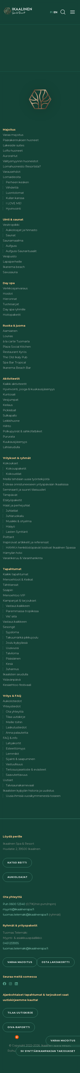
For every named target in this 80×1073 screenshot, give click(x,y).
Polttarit (8, 537)
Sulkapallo (10, 415)
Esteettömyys (15, 748)
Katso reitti (17, 862)
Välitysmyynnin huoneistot (20, 161)
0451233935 (11, 943)
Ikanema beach (14, 267)
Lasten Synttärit (17, 531)
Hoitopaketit (12, 314)
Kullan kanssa (15, 198)
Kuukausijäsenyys (15, 442)
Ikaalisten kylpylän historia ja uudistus (28, 790)
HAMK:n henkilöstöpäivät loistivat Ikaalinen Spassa (41, 547)
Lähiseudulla (11, 447)
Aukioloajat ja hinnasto (21, 230)
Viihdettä (12, 187)
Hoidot (8, 293)
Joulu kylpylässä (17, 642)
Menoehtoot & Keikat (18, 579)
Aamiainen (10, 331)
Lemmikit (12, 753)
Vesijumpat (10, 399)
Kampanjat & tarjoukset (19, 600)
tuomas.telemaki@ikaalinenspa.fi (25, 914)
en (55, 12)
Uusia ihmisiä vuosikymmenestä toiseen (33, 796)
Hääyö (10, 526)
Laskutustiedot (16, 727)
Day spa (9, 283)
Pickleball (9, 410)
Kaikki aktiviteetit (15, 384)
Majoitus (9, 129)
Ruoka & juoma (14, 325)
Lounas (8, 336)
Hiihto (7, 426)
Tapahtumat (12, 569)
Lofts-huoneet (13, 150)
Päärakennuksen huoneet (21, 140)
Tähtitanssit (10, 585)
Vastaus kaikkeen (18, 606)
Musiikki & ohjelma (18, 521)
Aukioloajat (17, 877)
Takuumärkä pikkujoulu (22, 637)
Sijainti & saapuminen (20, 759)
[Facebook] (4, 984)
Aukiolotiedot (12, 701)
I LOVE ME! (13, 203)
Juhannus (12, 669)
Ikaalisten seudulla (15, 674)
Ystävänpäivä (12, 679)
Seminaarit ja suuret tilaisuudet (24, 489)
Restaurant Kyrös (14, 352)
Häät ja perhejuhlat (16, 505)
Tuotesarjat (11, 304)
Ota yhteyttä (14, 711)
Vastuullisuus (14, 764)
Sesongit (9, 627)
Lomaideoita (12, 177)
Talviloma (12, 653)
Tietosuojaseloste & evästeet (26, 769)
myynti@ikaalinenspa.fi (18, 909)
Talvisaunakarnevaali (20, 785)
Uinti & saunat (13, 219)
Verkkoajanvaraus (15, 288)
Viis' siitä (11, 616)
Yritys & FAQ (12, 696)
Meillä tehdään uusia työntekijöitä (26, 479)
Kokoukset (10, 463)
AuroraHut (10, 156)
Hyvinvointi (13, 208)
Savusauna (10, 272)
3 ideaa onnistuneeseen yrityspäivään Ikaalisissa (35, 484)
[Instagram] (10, 984)
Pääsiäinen (13, 658)
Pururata (9, 436)
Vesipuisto (10, 256)
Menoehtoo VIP (14, 595)
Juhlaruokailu (15, 516)
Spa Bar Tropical (14, 362)
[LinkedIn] (16, 984)
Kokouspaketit (16, 468)
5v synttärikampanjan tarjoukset (48, 1051)
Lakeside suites (13, 145)
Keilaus (8, 405)
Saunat (11, 235)
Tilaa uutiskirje (15, 717)
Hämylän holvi (12, 553)
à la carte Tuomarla (16, 341)
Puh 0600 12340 (14, 904)
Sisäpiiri (8, 590)
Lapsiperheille (12, 261)
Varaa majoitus (63, 1040)
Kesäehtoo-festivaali (17, 685)
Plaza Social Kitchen (17, 346)
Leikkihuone (11, 421)
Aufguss (11, 246)
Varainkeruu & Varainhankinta (23, 558)
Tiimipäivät (10, 495)
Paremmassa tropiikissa (22, 611)
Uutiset (8, 780)
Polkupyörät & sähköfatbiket (22, 431)
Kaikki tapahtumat (15, 574)
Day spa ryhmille (14, 309)
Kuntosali (9, 394)
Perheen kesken (17, 182)
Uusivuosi (12, 648)
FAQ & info (10, 738)
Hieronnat (10, 299)
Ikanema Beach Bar (17, 367)
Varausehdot (11, 171)
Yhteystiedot (12, 706)
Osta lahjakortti (56, 962)
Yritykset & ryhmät (17, 458)
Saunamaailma (13, 240)
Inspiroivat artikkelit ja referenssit (26, 542)
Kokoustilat (13, 474)
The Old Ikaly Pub (15, 357)
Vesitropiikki (11, 224)
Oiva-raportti (18, 1027)
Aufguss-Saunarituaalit (21, 251)
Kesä (9, 664)
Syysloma (12, 632)
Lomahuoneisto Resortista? (22, 166)
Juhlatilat (12, 510)
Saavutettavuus (16, 775)
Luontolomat (15, 193)
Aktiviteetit (11, 378)
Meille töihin (14, 722)
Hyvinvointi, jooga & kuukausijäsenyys (29, 389)
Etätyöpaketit (12, 500)
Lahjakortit (13, 743)
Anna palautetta (17, 732)
